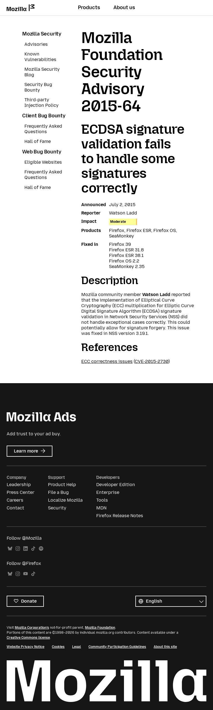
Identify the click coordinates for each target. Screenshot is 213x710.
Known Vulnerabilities (40, 56)
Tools (102, 500)
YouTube (25, 573)
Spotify (41, 548)
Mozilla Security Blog (42, 72)
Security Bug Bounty (38, 87)
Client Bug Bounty (43, 116)
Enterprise (107, 492)
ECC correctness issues (107, 361)
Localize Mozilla (65, 500)
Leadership (19, 484)
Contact (15, 508)
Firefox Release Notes (119, 515)
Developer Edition (115, 484)
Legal (76, 647)
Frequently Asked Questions (43, 128)
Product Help (62, 484)
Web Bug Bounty (41, 152)
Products (89, 7)
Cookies (58, 647)
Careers (15, 500)
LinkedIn (25, 548)
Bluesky (10, 548)
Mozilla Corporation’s (32, 628)
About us (124, 7)
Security (57, 508)
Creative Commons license (28, 638)
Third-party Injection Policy (41, 102)
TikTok (33, 548)
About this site (165, 647)
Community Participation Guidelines (117, 647)
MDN (101, 508)
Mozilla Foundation (100, 628)
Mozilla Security (41, 34)
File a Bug (58, 492)
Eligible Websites (43, 162)
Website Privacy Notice (25, 647)
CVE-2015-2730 (151, 361)
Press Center (20, 492)
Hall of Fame (37, 141)
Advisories (36, 44)
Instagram (17, 548)
